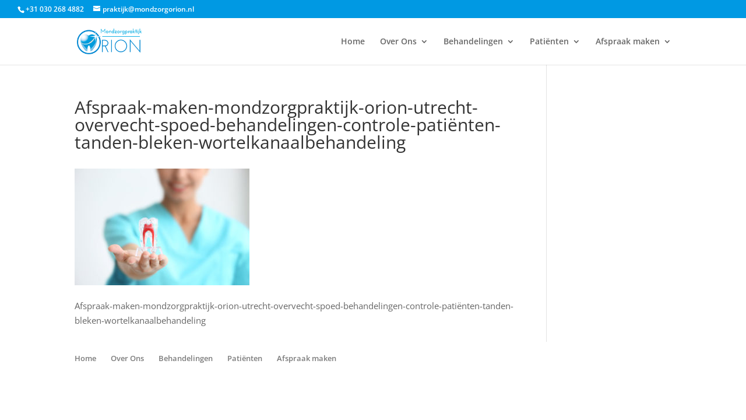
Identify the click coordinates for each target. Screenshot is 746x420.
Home (353, 42)
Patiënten (549, 42)
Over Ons (398, 42)
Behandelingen (473, 42)
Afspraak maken (628, 42)
